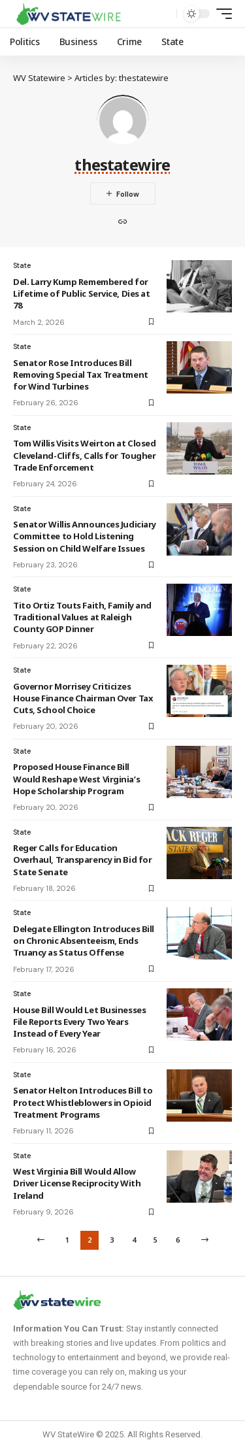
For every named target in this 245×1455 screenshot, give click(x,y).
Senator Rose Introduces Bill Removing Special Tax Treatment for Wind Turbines (80, 374)
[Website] (123, 222)
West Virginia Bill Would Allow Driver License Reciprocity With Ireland (76, 1183)
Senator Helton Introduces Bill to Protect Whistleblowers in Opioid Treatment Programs (82, 1102)
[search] (163, 14)
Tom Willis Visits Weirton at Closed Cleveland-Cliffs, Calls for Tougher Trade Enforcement (84, 455)
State (22, 265)
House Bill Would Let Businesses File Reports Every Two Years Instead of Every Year (79, 1021)
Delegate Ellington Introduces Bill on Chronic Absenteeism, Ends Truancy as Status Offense (83, 940)
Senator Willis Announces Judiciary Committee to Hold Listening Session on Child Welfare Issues (84, 536)
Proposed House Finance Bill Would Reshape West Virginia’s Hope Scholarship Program (76, 778)
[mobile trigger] (221, 13)
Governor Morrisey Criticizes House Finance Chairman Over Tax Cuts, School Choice (83, 698)
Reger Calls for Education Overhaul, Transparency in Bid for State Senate (82, 859)
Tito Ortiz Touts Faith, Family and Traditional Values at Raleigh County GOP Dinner (82, 617)
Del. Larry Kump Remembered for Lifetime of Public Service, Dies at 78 (81, 293)
